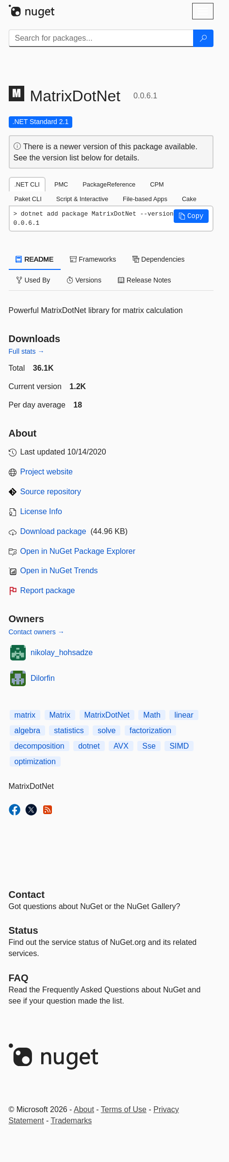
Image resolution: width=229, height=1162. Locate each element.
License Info (41, 511)
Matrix (60, 715)
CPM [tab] (157, 184)
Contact (27, 894)
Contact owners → (37, 632)
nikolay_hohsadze (62, 652)
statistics (68, 730)
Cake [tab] (189, 199)
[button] (191, 216)
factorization (150, 730)
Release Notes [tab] (144, 280)
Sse (149, 746)
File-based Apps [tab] (145, 199)
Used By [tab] (33, 280)
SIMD (179, 746)
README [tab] (35, 259)
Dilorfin (43, 678)
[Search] (203, 38)
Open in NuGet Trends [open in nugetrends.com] (59, 570)
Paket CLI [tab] (28, 199)
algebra (27, 730)
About (84, 1109)
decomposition (40, 746)
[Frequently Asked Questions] (19, 978)
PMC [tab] (61, 184)
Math (152, 715)
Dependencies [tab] (158, 259)
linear (183, 715)
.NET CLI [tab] (27, 184)
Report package (47, 590)
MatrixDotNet (107, 715)
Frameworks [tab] (93, 259)
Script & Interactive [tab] (82, 199)
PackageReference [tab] (108, 184)
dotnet (88, 746)
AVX (121, 746)
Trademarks (71, 1120)
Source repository (50, 491)
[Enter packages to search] (101, 38)
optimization (35, 761)
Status (23, 930)
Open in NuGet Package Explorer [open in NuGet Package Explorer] (77, 551)
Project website (46, 472)
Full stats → (27, 351)
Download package (53, 531)
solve (106, 730)
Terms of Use (124, 1109)
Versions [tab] (83, 280)
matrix (25, 715)
